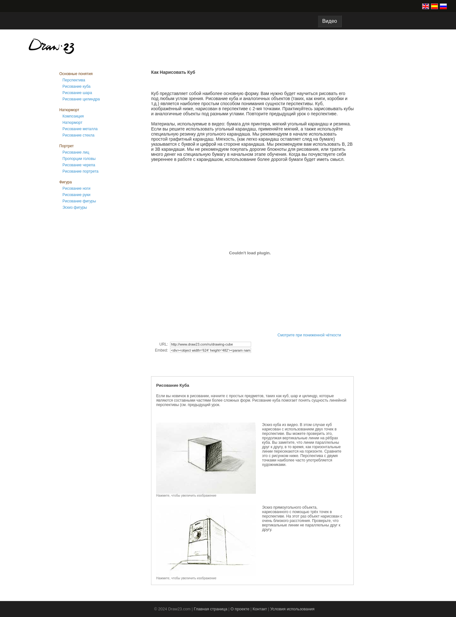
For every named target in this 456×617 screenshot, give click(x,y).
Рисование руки (76, 195)
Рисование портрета (80, 171)
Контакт (260, 609)
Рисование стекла (78, 135)
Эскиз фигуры (74, 207)
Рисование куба (76, 86)
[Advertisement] (84, 316)
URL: (164, 344)
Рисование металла (80, 129)
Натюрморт (72, 122)
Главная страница (210, 609)
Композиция (73, 116)
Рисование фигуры (79, 201)
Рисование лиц (75, 152)
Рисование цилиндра (81, 99)
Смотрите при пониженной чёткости (309, 335)
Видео (330, 21)
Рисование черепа (78, 165)
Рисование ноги (76, 188)
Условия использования (292, 609)
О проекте (240, 609)
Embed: (162, 350)
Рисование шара (77, 93)
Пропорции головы (79, 158)
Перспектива (73, 80)
